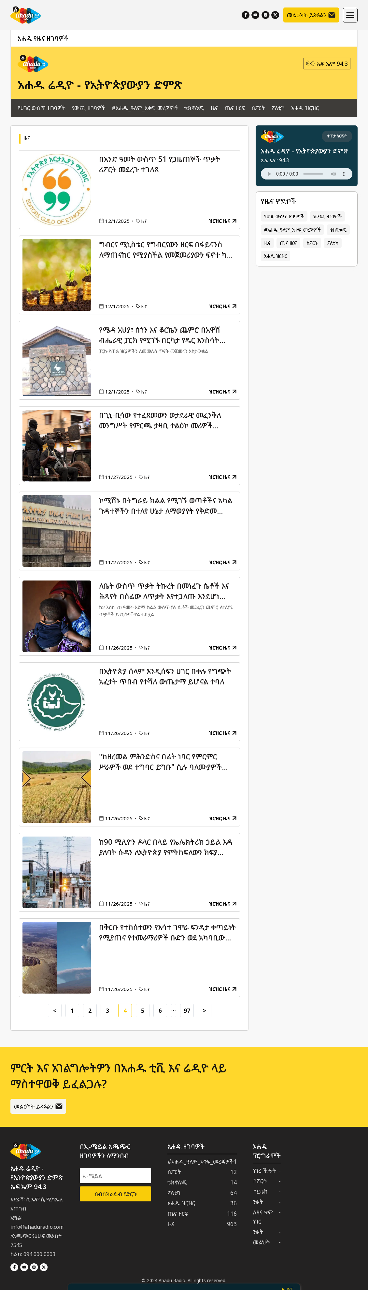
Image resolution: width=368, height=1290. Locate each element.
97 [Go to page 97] (187, 1010)
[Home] (25, 15)
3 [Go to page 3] (107, 1010)
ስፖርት (258, 108)
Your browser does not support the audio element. (306, 173)
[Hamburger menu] (350, 15)
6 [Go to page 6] (160, 1010)
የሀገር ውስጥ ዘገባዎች (41, 108)
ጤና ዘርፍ (234, 108)
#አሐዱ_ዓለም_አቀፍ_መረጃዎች (145, 108)
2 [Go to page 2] (90, 1010)
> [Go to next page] (204, 1010)
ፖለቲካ (278, 108)
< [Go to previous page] (54, 1010)
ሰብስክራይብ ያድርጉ (115, 1194)
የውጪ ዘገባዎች (88, 108)
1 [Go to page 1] (72, 1010)
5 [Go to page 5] (142, 1010)
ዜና (214, 108)
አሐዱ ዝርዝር (305, 108)
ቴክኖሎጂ (194, 108)
